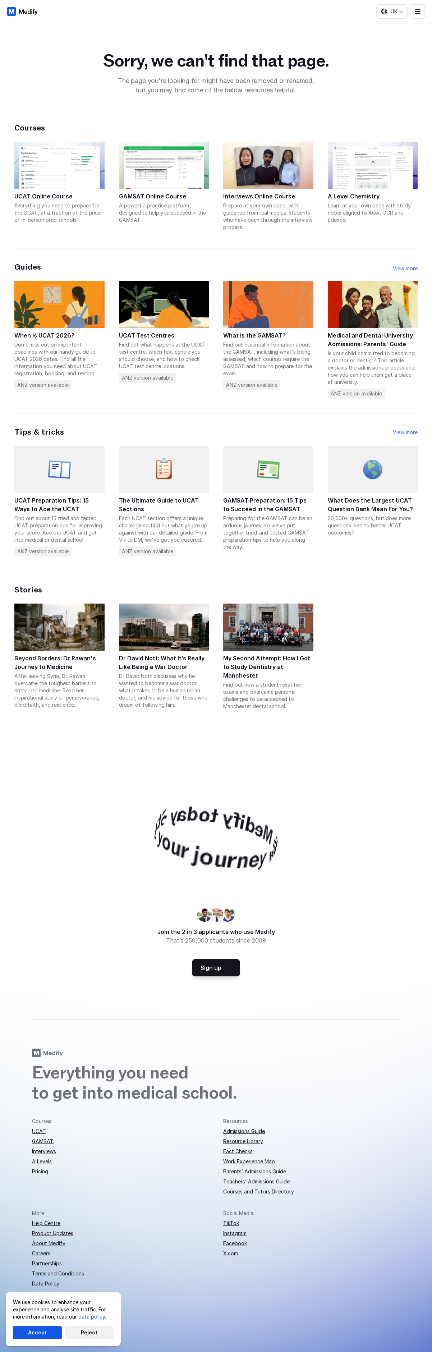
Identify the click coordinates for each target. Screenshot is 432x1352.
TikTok (231, 1223)
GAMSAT (43, 1141)
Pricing (40, 1171)
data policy (91, 1317)
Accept (37, 1332)
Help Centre (46, 1223)
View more (405, 268)
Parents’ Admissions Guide (254, 1171)
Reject (89, 1332)
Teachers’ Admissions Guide (256, 1181)
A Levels (42, 1161)
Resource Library (243, 1141)
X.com (230, 1253)
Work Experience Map (249, 1161)
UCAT (39, 1131)
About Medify (48, 1243)
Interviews (44, 1151)
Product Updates (52, 1233)
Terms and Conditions (58, 1273)
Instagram (235, 1233)
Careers (41, 1253)
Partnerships (47, 1263)
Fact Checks (238, 1151)
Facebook (235, 1243)
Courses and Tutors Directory (258, 1191)
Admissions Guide (244, 1131)
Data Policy (45, 1283)
